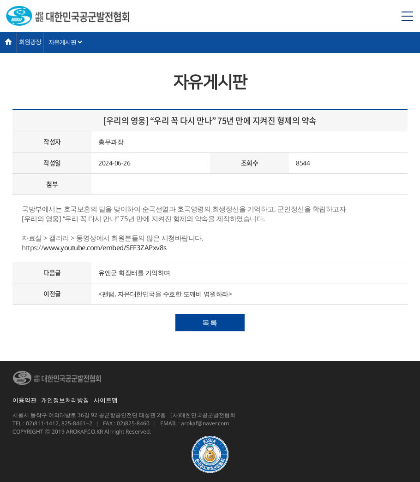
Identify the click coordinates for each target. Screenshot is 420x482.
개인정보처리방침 (65, 400)
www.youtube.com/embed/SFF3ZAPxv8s (105, 247)
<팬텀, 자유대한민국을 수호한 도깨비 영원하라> (165, 293)
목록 (210, 322)
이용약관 (24, 400)
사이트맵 (106, 400)
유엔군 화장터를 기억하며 (134, 272)
